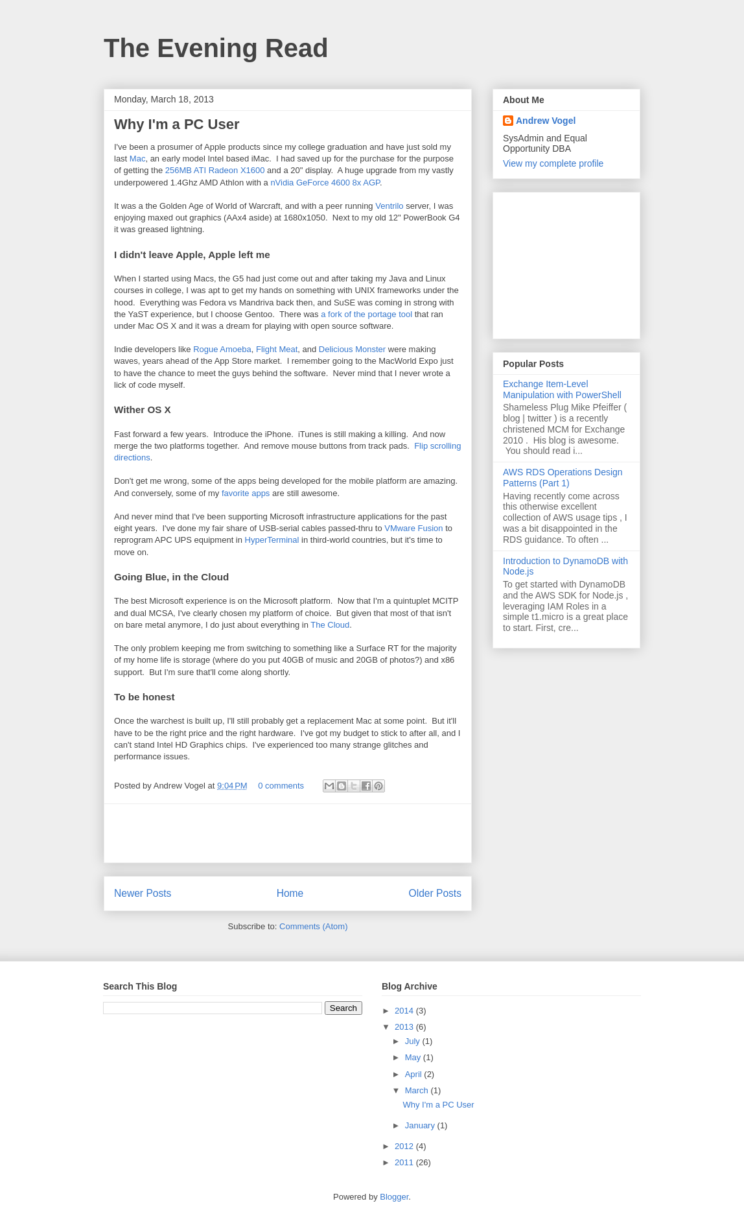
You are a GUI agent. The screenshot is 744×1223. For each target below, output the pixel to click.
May (414, 1057)
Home (290, 893)
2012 (405, 1146)
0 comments (281, 785)
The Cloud (329, 625)
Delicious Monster (352, 349)
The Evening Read (216, 48)
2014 (405, 1010)
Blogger (394, 1197)
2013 (405, 1027)
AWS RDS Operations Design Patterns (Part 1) (563, 477)
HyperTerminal (272, 540)
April (414, 1074)
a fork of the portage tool (366, 314)
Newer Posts (142, 893)
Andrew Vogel (545, 120)
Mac (138, 158)
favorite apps (246, 493)
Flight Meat (276, 349)
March (418, 1090)
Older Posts (435, 893)
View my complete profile (553, 163)
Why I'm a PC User (177, 124)
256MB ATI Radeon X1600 (215, 170)
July (414, 1041)
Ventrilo (389, 206)
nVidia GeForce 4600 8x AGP (325, 182)
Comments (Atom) (313, 926)
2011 (405, 1162)
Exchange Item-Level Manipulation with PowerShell (562, 389)
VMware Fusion (413, 528)
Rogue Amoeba (222, 349)
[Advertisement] (287, 833)
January (421, 1125)
